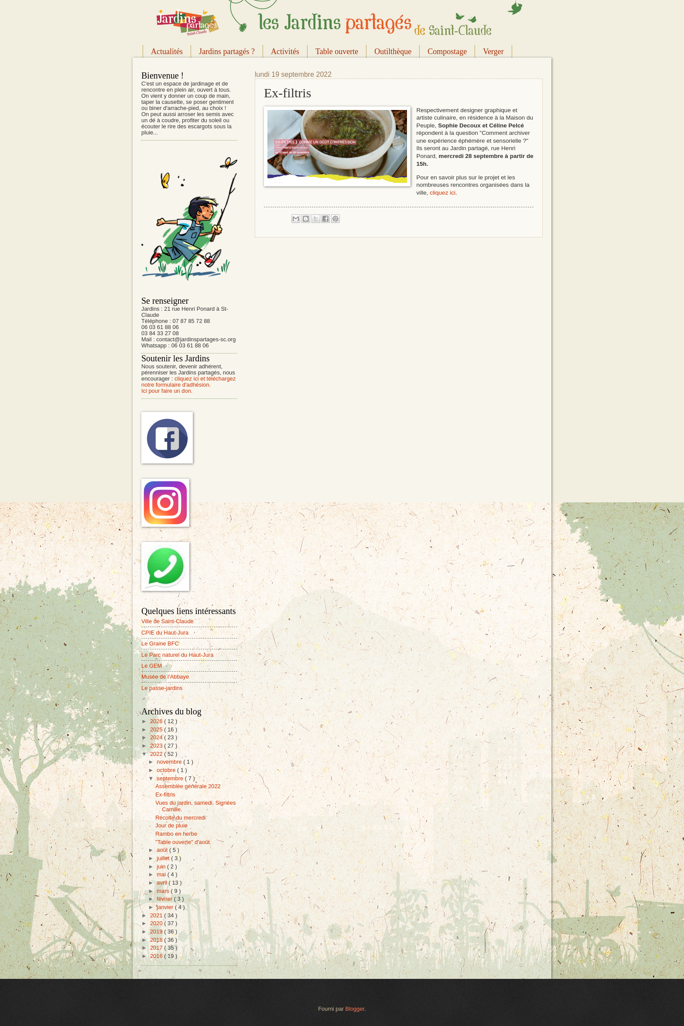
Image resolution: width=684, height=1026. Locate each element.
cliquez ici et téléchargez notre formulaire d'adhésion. (188, 381)
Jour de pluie (171, 825)
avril (162, 882)
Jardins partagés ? (227, 51)
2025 (157, 729)
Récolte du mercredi (180, 817)
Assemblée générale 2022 (188, 786)
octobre (167, 770)
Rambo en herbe (176, 833)
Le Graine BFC (160, 643)
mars (164, 891)
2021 (157, 915)
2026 (157, 721)
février (165, 899)
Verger (493, 51)
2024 (157, 737)
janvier (166, 907)
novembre (170, 761)
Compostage (447, 51)
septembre (171, 778)
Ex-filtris (165, 794)
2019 (157, 931)
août (163, 850)
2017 (157, 947)
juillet (164, 858)
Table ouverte (336, 51)
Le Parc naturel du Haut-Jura (177, 655)
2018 (157, 940)
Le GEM (151, 665)
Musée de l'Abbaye (165, 676)
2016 (157, 956)
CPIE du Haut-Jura (164, 632)
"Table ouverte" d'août (182, 842)
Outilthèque (392, 51)
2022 (157, 754)
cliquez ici (442, 192)
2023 (157, 745)
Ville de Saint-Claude (167, 621)
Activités (285, 51)
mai (162, 874)
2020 (157, 923)
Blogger (355, 1008)
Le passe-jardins (161, 688)
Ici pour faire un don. (166, 391)
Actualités (167, 51)
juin (162, 866)
